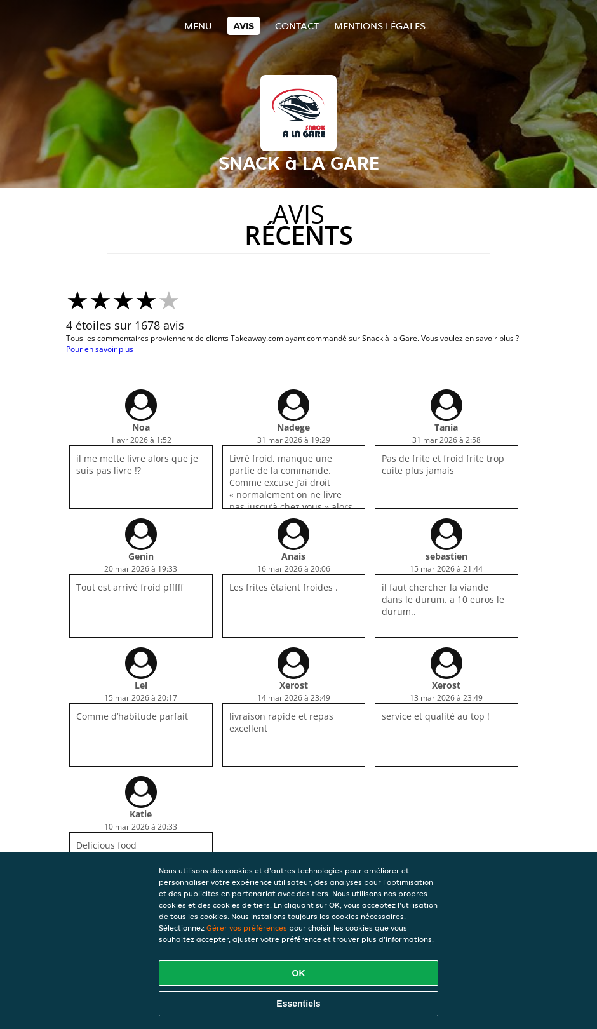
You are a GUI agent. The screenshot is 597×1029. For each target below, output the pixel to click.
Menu (198, 25)
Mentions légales (380, 25)
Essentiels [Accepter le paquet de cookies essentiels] (298, 1004)
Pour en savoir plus (99, 349)
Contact (297, 25)
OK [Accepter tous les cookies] (298, 973)
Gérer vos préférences (246, 927)
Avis (243, 25)
